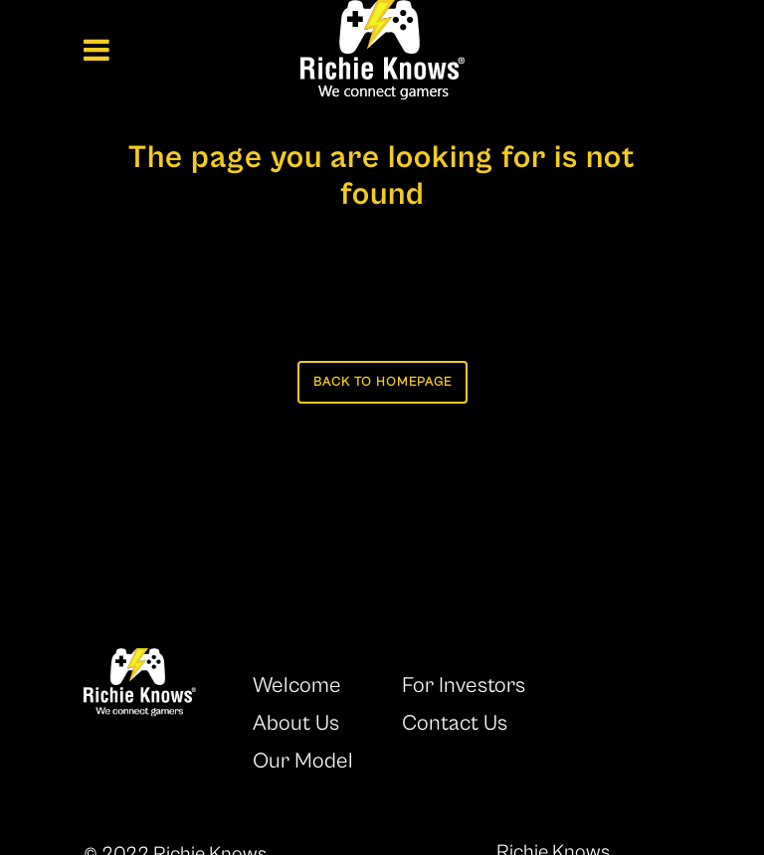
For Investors (463, 685)
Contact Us (454, 723)
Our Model (303, 761)
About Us (296, 723)
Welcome (297, 685)
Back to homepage (382, 382)
